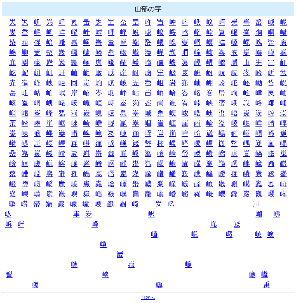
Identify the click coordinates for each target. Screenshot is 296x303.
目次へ (148, 297)
